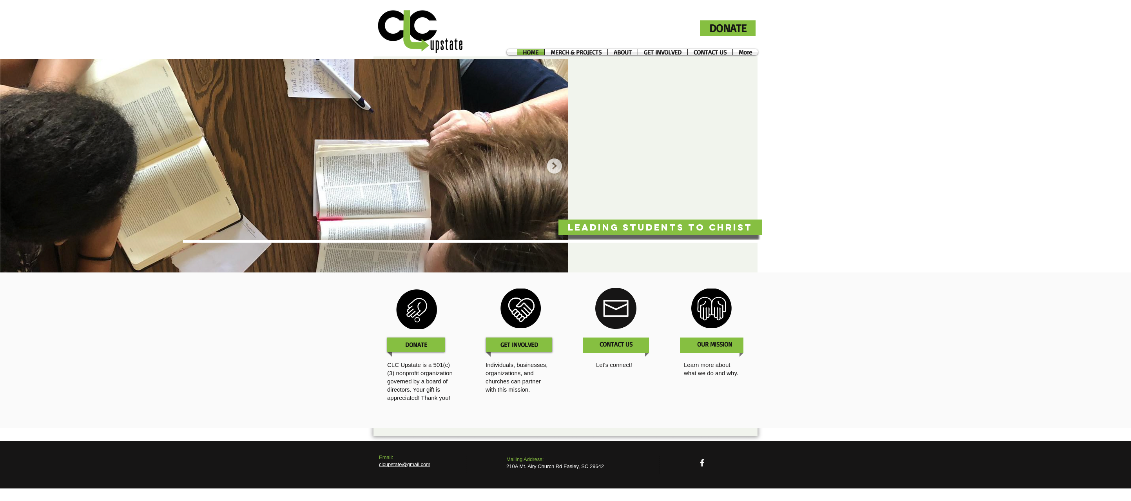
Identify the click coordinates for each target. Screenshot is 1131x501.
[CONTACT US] (616, 344)
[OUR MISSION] (714, 344)
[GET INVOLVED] (519, 345)
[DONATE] (728, 28)
